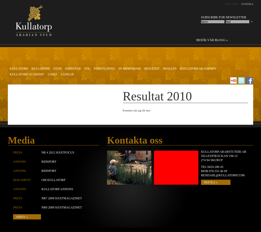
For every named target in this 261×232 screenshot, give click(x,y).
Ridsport (48, 161)
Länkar (67, 74)
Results (169, 68)
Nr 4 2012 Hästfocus (57, 152)
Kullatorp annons (57, 189)
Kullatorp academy (27, 74)
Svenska (247, 4)
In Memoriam (130, 68)
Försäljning (104, 68)
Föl (87, 68)
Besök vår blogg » (212, 40)
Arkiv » (22, 217)
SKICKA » (210, 182)
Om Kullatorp (53, 180)
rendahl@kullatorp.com (223, 175)
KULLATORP (19, 68)
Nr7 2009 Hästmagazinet (61, 198)
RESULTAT (151, 68)
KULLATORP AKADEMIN (198, 68)
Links (52, 74)
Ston (58, 68)
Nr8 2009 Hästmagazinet (61, 207)
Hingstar (73, 68)
